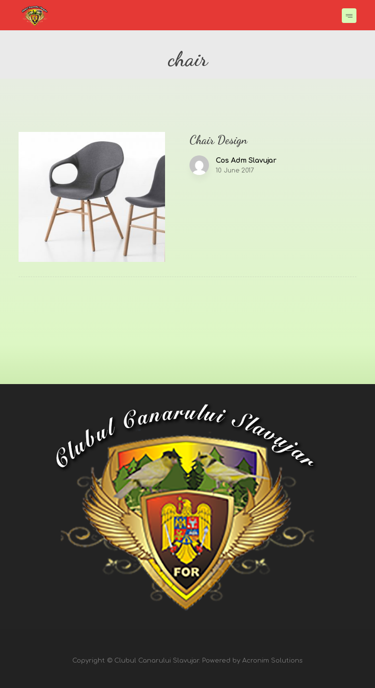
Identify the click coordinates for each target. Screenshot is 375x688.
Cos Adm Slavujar (246, 161)
